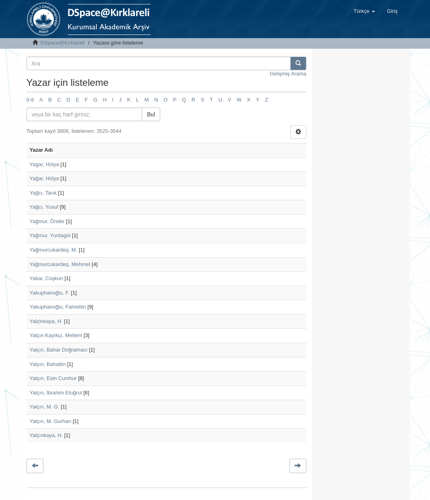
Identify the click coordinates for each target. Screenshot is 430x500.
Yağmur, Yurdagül (50, 235)
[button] (364, 11)
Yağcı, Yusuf (44, 207)
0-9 (30, 100)
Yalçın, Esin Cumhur (53, 378)
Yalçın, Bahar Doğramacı (59, 350)
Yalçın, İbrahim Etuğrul (56, 393)
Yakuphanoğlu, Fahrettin (58, 307)
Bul (151, 114)
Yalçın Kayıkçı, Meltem (56, 335)
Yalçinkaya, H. (46, 321)
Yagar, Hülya (44, 164)
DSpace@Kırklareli (63, 43)
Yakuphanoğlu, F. (50, 293)
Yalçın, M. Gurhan (50, 421)
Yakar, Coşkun (46, 278)
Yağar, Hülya (44, 178)
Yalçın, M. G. (44, 407)
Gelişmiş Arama (288, 74)
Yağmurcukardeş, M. (53, 250)
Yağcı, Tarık (43, 193)
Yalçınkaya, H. (46, 435)
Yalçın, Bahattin (48, 364)
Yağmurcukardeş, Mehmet (60, 264)
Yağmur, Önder (47, 221)
